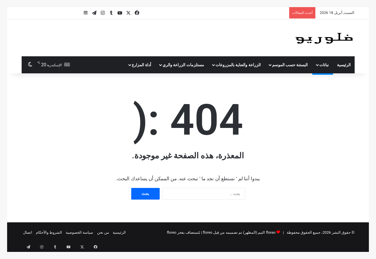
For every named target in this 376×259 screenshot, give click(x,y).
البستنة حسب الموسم (290, 65)
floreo (171, 232)
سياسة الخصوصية (79, 232)
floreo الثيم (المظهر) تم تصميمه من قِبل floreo (239, 232)
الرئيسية (344, 65)
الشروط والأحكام (49, 232)
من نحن (103, 232)
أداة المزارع (141, 65)
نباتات (324, 65)
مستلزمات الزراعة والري (183, 65)
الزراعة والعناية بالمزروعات (238, 65)
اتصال (27, 232)
